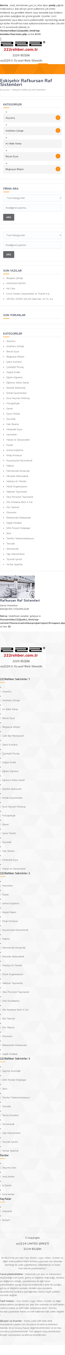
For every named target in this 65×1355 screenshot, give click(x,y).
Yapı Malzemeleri (15, 553)
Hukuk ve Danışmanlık (18, 439)
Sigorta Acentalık (11, 1070)
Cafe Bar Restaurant (13, 735)
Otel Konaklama (10, 1000)
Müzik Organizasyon (16, 485)
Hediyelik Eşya (14, 428)
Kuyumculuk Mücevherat (19, 459)
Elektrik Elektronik (15, 387)
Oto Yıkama (8, 1026)
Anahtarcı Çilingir (32, 130)
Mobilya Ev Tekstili (16, 480)
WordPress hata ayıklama (24, 22)
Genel (9, 408)
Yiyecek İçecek (14, 558)
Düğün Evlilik (13, 371)
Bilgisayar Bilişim (32, 168)
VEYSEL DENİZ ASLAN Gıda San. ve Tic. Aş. (29, 298)
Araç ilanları (8, 1175)
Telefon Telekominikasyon (20, 537)
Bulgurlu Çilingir (14, 277)
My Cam (10, 287)
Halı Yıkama (12, 423)
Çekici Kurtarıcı (14, 361)
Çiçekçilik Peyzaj (14, 366)
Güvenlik (11, 418)
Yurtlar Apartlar (14, 563)
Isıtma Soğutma (14, 449)
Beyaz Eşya (32, 155)
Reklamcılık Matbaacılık (18, 517)
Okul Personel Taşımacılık (19, 496)
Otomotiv (11, 511)
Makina (10, 465)
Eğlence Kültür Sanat (17, 382)
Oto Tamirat (12, 506)
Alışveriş (32, 117)
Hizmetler (11, 434)
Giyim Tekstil (13, 413)
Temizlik (10, 543)
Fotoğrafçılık (13, 402)
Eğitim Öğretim (14, 376)
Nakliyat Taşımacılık (16, 491)
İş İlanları (7, 1184)
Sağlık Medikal (14, 522)
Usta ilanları (8, 1193)
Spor (8, 532)
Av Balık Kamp (13, 143)
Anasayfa (7, 1210)
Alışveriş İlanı (9, 1167)
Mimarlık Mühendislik (17, 475)
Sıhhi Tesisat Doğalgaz (18, 527)
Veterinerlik (12, 548)
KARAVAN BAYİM (16, 282)
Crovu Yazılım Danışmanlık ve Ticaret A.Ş (27, 293)
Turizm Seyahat (10, 1114)
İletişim (6, 1219)
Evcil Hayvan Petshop (18, 397)
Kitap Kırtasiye (14, 454)
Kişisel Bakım (9, 911)
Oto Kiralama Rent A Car (19, 501)
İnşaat (9, 444)
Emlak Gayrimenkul (16, 392)
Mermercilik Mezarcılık (18, 470)
